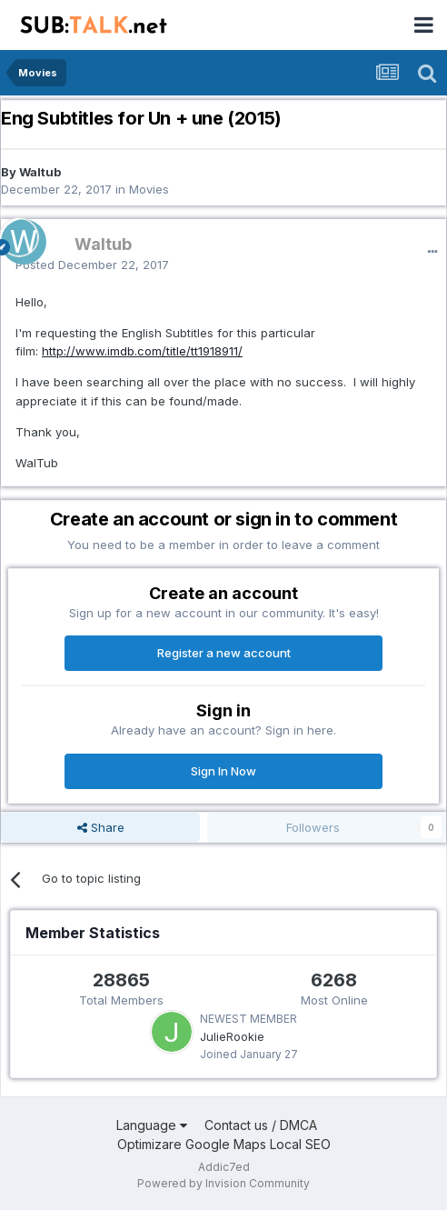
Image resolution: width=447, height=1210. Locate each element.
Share (100, 827)
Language (151, 1125)
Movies (149, 189)
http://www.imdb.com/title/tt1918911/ (142, 351)
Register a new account (224, 652)
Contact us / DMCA (260, 1125)
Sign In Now (223, 771)
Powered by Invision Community (223, 1183)
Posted (92, 264)
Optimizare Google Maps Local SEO (224, 1144)
